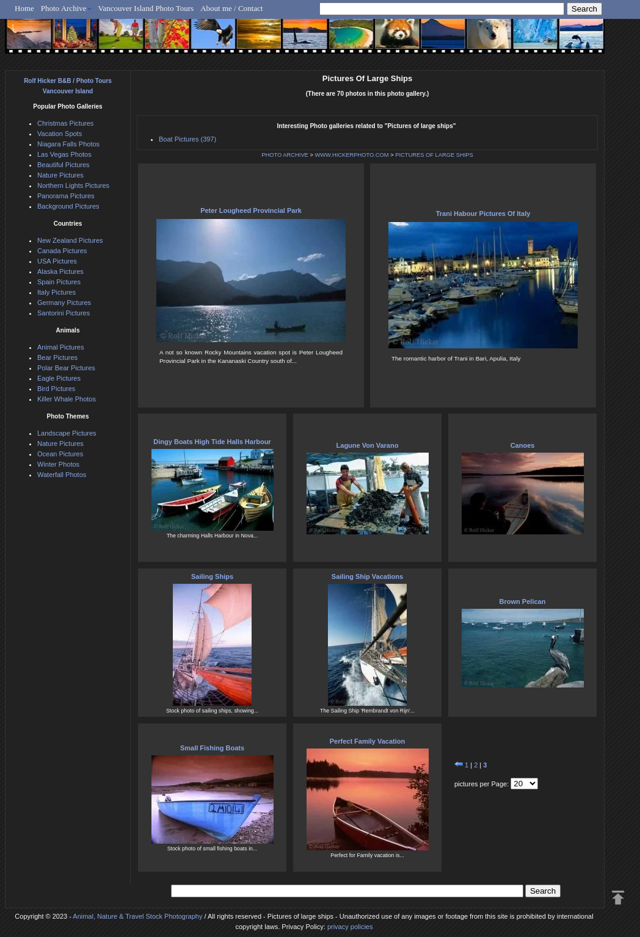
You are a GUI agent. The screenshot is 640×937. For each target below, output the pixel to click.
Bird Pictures (56, 388)
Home (24, 8)
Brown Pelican (523, 601)
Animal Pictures (60, 347)
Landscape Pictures (66, 433)
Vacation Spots (59, 133)
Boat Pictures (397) (187, 139)
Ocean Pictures (60, 454)
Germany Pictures (64, 302)
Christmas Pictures (65, 123)
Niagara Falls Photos (68, 144)
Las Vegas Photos (64, 154)
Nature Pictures (60, 175)
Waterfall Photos (61, 474)
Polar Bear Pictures (66, 368)
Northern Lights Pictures (73, 185)
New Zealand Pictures (70, 240)
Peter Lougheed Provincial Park (251, 210)
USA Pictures (57, 261)
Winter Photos (58, 464)
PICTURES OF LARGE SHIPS (434, 155)
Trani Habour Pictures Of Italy (483, 213)
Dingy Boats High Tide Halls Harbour (212, 441)
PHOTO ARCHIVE (284, 155)
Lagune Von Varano (367, 445)
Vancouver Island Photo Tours (146, 8)
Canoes (523, 445)
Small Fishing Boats (212, 748)
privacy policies (350, 926)
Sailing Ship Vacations (367, 576)
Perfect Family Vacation (367, 741)
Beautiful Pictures (63, 164)
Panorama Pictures (66, 195)
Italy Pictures (56, 292)
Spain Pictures (59, 281)
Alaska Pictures (60, 271)
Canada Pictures (62, 250)
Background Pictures (68, 206)
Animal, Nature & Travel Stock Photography (137, 916)
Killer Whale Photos (66, 399)
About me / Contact (231, 8)
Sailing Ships (212, 576)
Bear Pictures (57, 357)
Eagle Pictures (59, 378)
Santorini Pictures (63, 313)
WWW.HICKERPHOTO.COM (351, 155)
